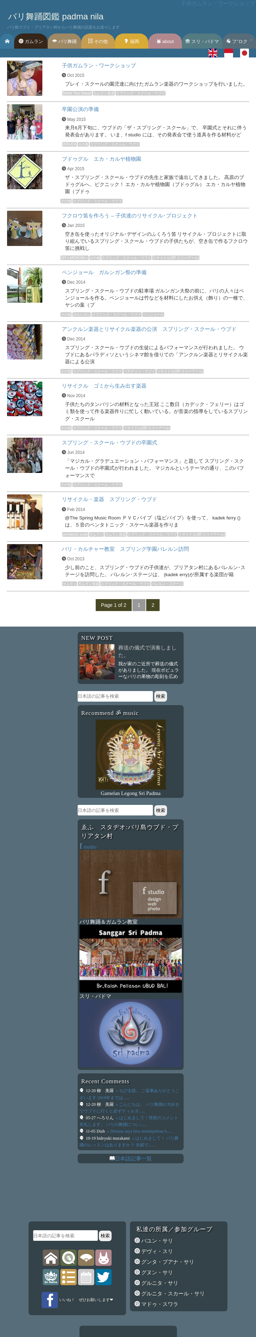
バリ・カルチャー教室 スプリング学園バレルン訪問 (125, 549)
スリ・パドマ (202, 41)
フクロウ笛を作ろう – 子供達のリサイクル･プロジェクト (130, 215)
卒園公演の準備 (80, 109)
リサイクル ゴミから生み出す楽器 (104, 386)
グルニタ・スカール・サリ (172, 1293)
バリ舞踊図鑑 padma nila (55, 16)
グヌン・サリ (156, 1272)
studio (87, 847)
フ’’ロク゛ (239, 41)
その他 (98, 41)
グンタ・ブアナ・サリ (167, 1262)
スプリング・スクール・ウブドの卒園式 (109, 442)
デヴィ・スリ (156, 1251)
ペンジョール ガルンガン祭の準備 (104, 272)
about (165, 41)
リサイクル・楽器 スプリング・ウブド (109, 499)
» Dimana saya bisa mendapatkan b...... (139, 1131)
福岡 (131, 41)
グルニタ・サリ (159, 1283)
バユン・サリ (156, 1241)
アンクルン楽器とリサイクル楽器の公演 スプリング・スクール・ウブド (149, 329)
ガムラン (31, 41)
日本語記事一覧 (133, 1159)
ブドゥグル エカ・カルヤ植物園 (101, 159)
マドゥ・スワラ (159, 1304)
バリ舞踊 (64, 41)
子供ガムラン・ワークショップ (99, 65)
